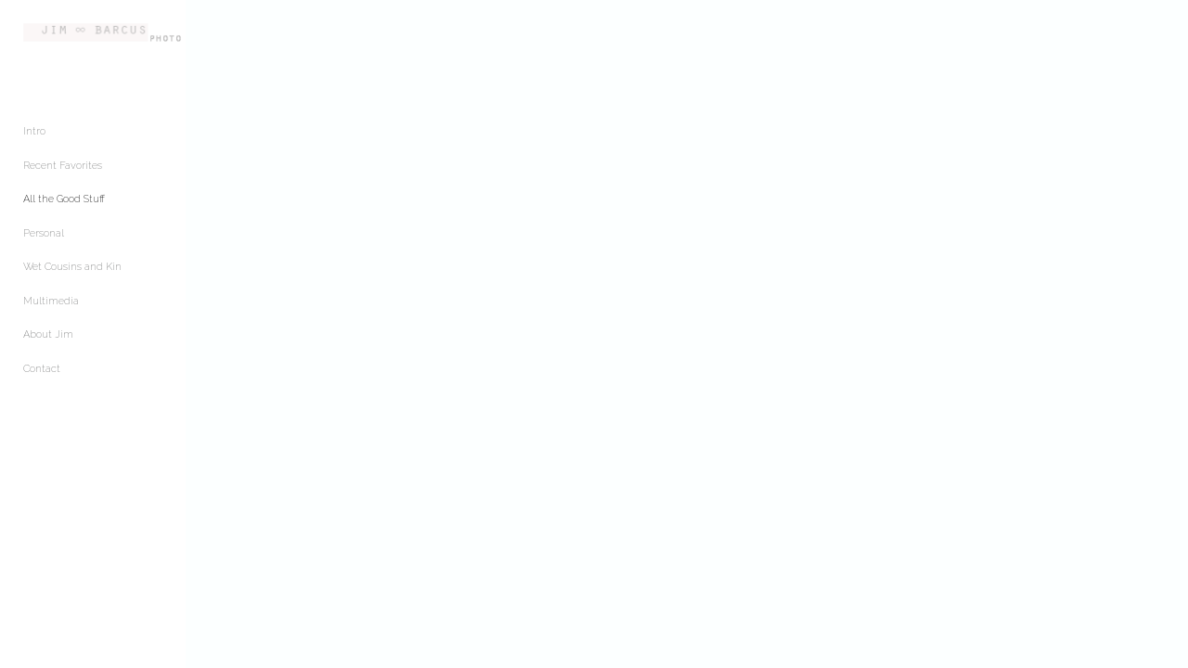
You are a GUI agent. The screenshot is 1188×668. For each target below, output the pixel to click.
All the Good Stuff (64, 211)
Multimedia (51, 313)
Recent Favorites (62, 178)
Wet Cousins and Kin (72, 279)
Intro (34, 143)
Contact (41, 381)
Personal (43, 245)
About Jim (48, 346)
